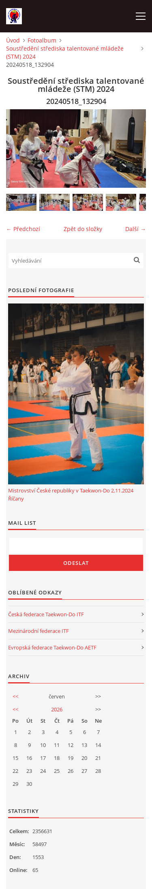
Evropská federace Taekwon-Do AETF (52, 647)
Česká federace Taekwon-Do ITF (46, 614)
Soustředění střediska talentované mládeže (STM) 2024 (65, 52)
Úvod (13, 40)
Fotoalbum (42, 40)
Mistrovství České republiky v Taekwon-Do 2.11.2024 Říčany (70, 494)
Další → (135, 229)
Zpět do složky (83, 229)
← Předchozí (23, 229)
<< (15, 696)
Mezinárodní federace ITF (38, 630)
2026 (56, 709)
